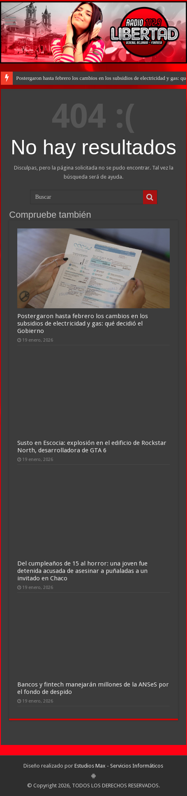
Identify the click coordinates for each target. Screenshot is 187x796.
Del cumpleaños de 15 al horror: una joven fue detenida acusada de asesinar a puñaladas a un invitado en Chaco (82, 571)
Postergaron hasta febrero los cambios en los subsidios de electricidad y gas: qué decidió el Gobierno (82, 323)
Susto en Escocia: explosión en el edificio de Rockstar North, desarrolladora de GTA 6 (91, 446)
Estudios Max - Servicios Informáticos (118, 766)
